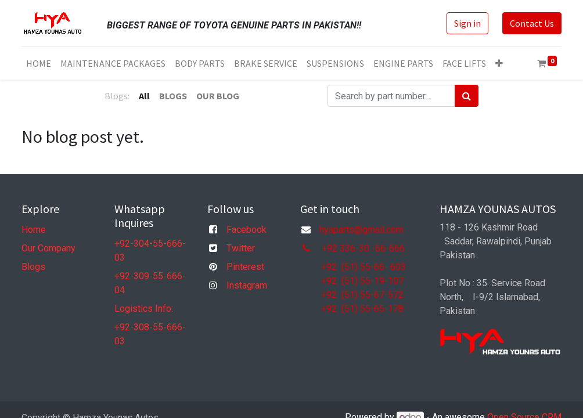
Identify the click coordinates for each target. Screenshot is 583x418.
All (144, 96)
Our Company (48, 248)
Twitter (240, 248)
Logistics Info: (143, 308)
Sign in (467, 23)
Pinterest (245, 266)
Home (33, 229)
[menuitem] (38, 63)
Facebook (246, 229)
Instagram (246, 285)
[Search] (466, 96)
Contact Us (532, 23)
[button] (499, 63)
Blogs (33, 266)
